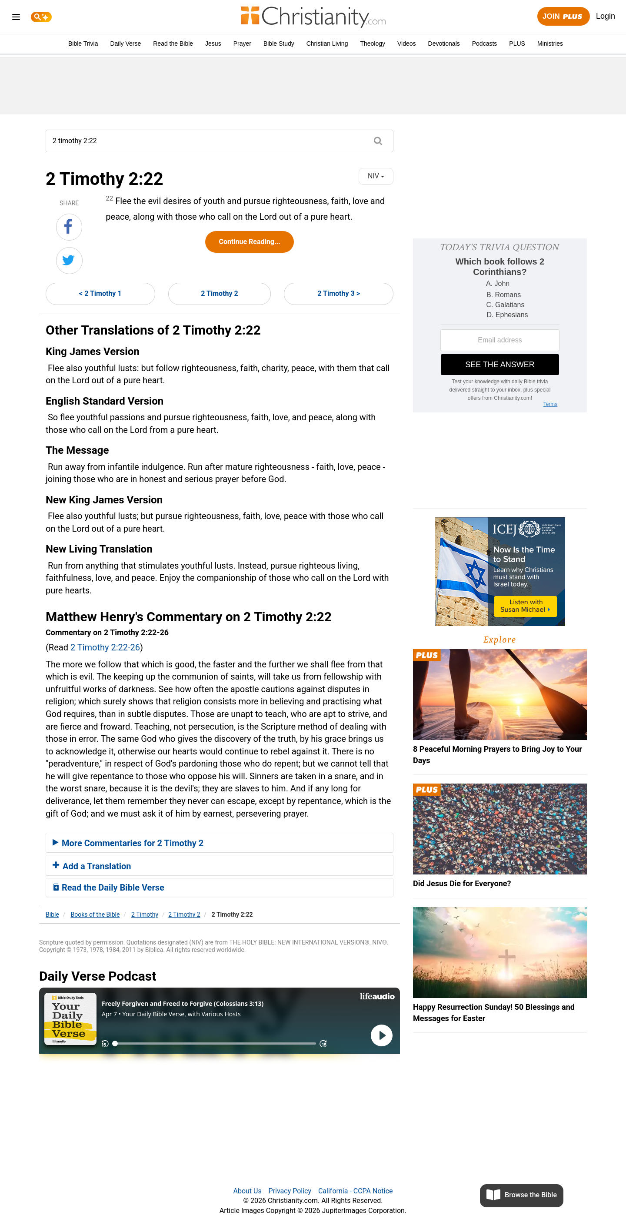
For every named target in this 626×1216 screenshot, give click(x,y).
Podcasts (484, 43)
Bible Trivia (83, 43)
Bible (52, 914)
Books (95, 914)
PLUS (517, 43)
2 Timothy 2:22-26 (105, 647)
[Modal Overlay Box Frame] (500, 325)
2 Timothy (144, 914)
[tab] (219, 842)
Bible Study (278, 43)
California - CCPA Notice (355, 1191)
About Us (247, 1191)
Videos (406, 43)
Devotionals (444, 43)
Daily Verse (125, 43)
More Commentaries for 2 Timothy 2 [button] (128, 843)
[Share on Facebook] (69, 227)
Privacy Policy (290, 1191)
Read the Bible (173, 43)
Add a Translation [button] (92, 866)
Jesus (213, 43)
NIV (376, 176)
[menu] (16, 18)
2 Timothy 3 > (338, 293)
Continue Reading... (249, 242)
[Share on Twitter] (69, 260)
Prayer (242, 43)
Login (605, 16)
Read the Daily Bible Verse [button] (108, 887)
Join (563, 16)
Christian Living (327, 43)
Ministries (550, 43)
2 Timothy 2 (219, 293)
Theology (372, 43)
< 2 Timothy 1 (100, 293)
